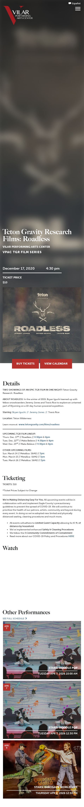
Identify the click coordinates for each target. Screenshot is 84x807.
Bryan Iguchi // (20, 412)
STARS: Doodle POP (63, 667)
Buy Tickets (25, 363)
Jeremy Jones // (39, 412)
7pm (42, 453)
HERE (71, 536)
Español (76, 3)
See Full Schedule (15, 618)
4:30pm (38, 437)
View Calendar (56, 363)
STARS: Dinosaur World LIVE (55, 787)
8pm (47, 437)
